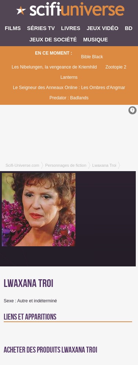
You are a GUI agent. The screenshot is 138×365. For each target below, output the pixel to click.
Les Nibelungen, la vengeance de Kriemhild (54, 67)
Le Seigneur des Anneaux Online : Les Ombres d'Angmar (69, 87)
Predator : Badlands (68, 97)
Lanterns (69, 77)
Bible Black (92, 56)
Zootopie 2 (116, 67)
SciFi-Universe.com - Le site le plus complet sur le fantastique (69, 11)
